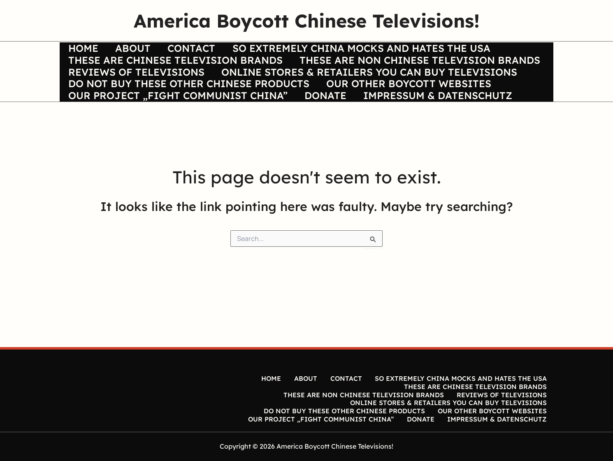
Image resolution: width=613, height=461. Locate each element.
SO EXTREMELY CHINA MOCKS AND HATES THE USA (371, 50)
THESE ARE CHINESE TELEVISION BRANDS (177, 66)
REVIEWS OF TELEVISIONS (398, 83)
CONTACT (198, 50)
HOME (85, 50)
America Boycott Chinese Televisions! (307, 20)
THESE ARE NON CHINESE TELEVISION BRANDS (190, 83)
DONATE (330, 133)
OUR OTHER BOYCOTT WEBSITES (412, 117)
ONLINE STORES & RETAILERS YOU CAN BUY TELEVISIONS (217, 100)
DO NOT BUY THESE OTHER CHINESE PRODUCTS (190, 117)
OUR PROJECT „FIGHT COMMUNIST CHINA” (179, 133)
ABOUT (137, 50)
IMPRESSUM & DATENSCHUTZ (444, 133)
